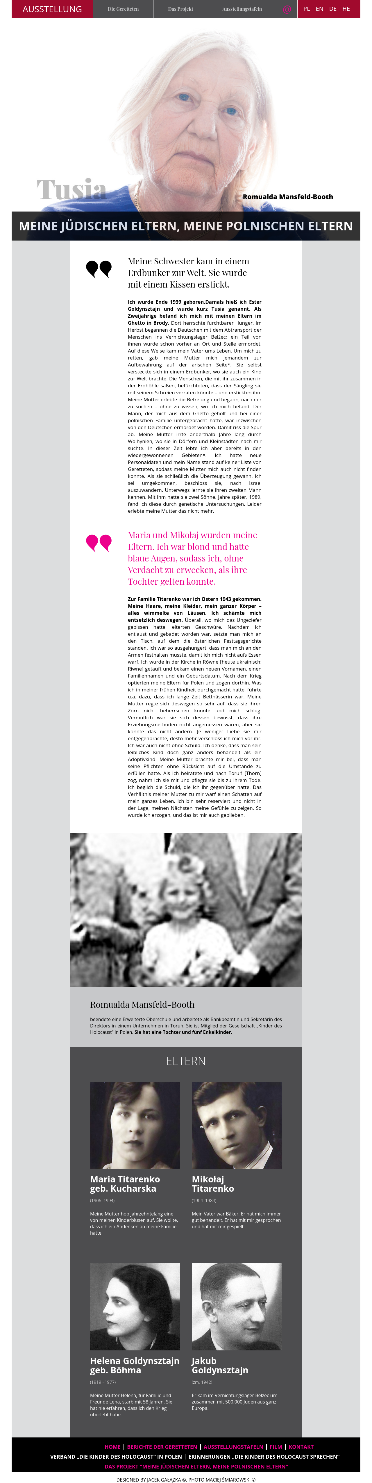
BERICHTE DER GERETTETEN (162, 1446)
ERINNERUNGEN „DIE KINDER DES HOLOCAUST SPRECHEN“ (263, 1456)
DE (333, 8)
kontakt (301, 1446)
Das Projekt (180, 9)
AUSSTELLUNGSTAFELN (234, 1446)
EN (319, 8)
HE (346, 8)
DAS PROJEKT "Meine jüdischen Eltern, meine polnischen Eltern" (196, 1466)
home (113, 1446)
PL (306, 8)
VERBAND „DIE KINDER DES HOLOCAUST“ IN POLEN (116, 1456)
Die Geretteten (123, 9)
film (276, 1446)
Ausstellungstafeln (242, 9)
